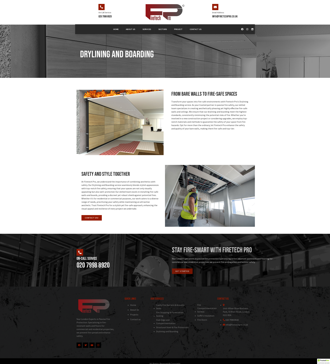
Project (178, 29)
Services (147, 29)
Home (116, 29)
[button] (323, 361)
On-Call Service (104, 12)
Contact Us (196, 29)
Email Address (218, 12)
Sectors (162, 29)
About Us (130, 29)
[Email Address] (215, 7)
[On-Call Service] (101, 7)
